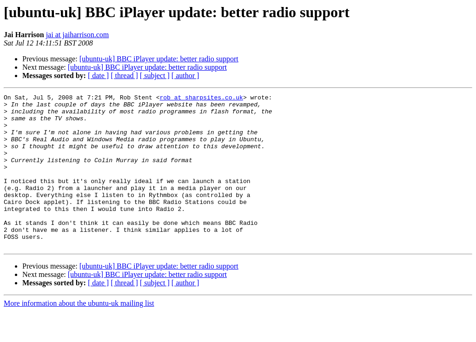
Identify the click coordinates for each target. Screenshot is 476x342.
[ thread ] (124, 75)
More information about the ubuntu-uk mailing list (79, 334)
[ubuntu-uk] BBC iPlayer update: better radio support (158, 59)
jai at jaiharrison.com (77, 35)
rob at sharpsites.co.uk (201, 98)
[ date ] (98, 75)
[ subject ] (155, 75)
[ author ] (185, 75)
